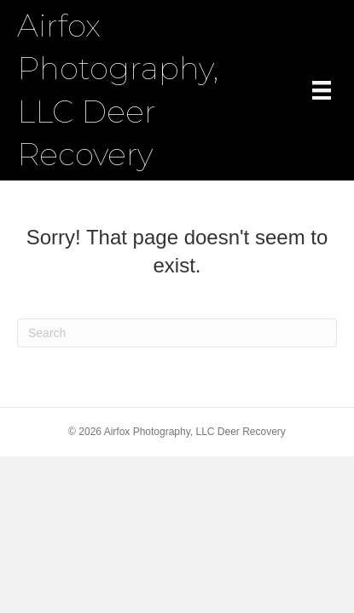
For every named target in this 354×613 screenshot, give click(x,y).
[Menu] (321, 90)
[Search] (177, 332)
